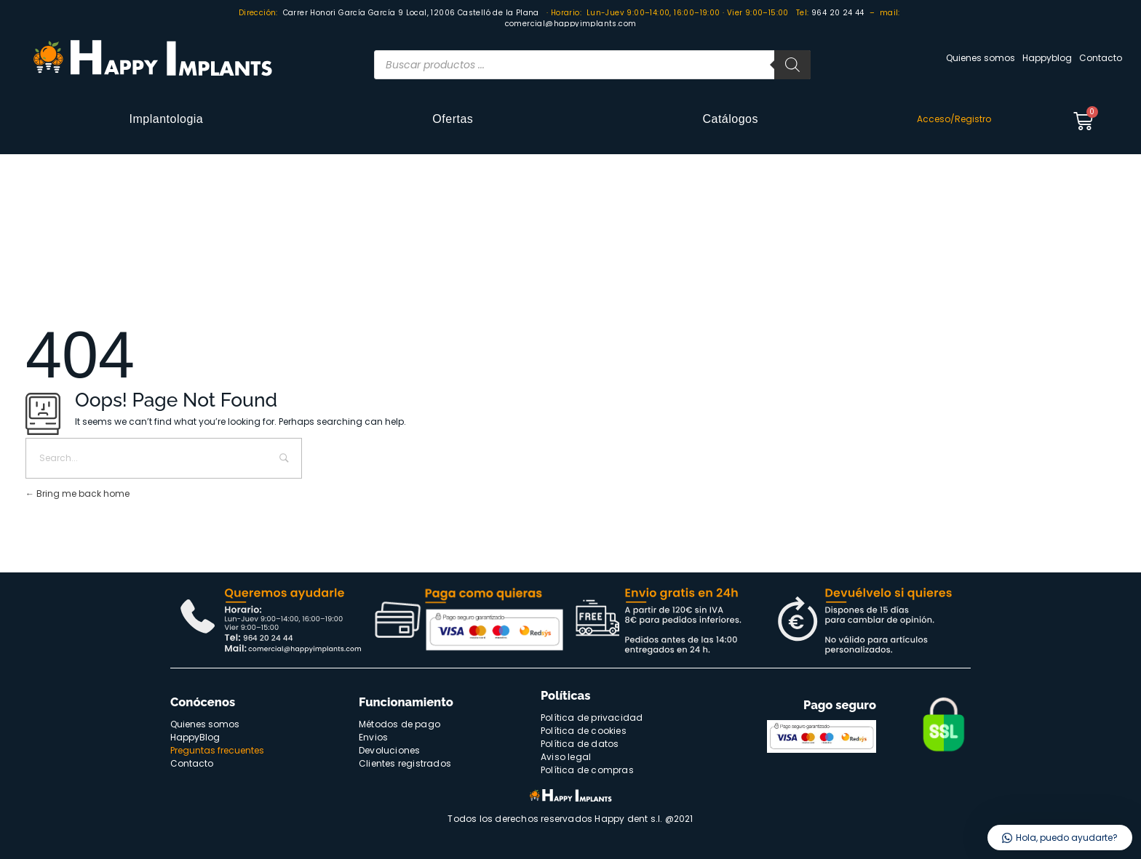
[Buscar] (792, 64)
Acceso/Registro (954, 119)
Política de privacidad (592, 717)
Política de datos (580, 744)
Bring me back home (77, 493)
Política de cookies (584, 730)
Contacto (1100, 58)
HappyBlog (195, 737)
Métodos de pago (399, 724)
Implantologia (167, 119)
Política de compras (587, 770)
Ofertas (452, 119)
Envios (373, 737)
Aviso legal (566, 757)
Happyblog (1047, 58)
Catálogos (730, 119)
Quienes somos (980, 58)
